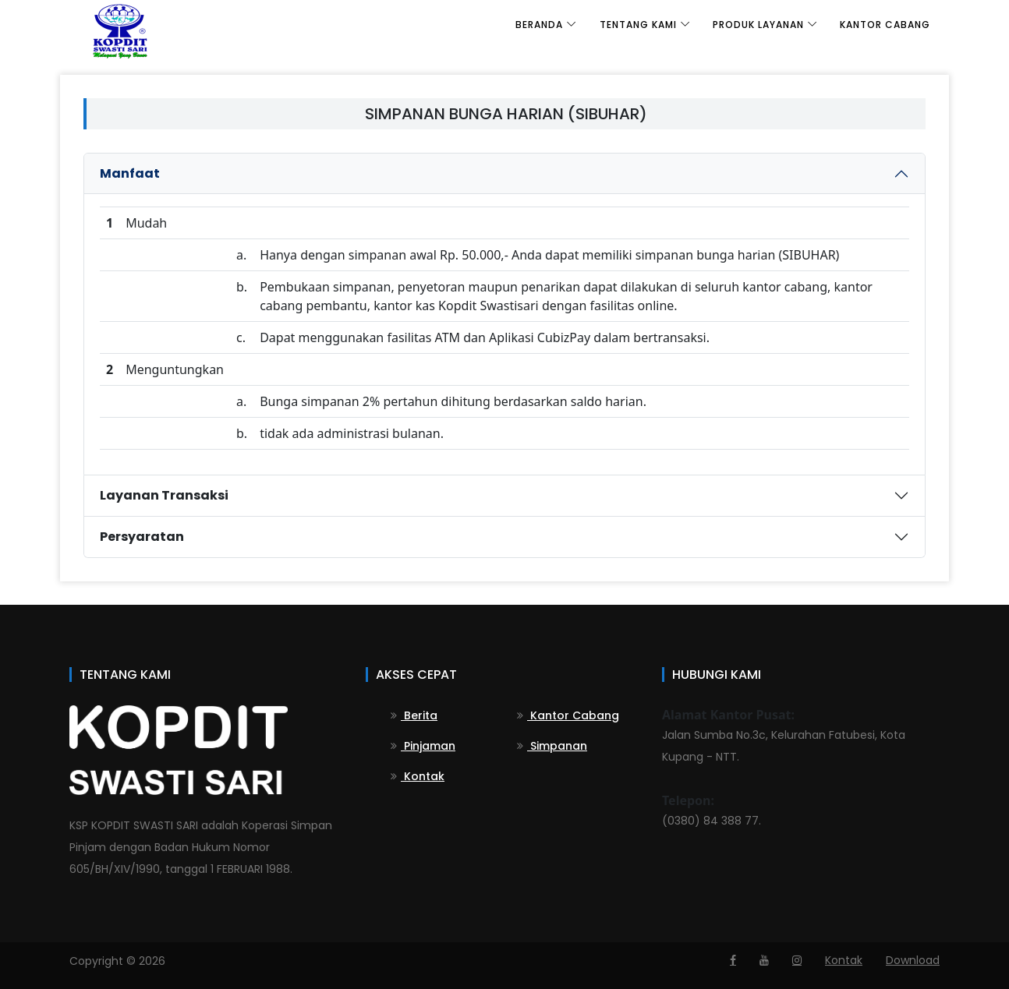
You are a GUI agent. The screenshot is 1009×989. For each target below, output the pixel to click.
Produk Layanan (758, 24)
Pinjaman (423, 746)
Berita (414, 715)
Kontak (417, 776)
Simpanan (552, 746)
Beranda (539, 24)
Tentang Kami (638, 24)
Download (913, 960)
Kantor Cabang (885, 24)
